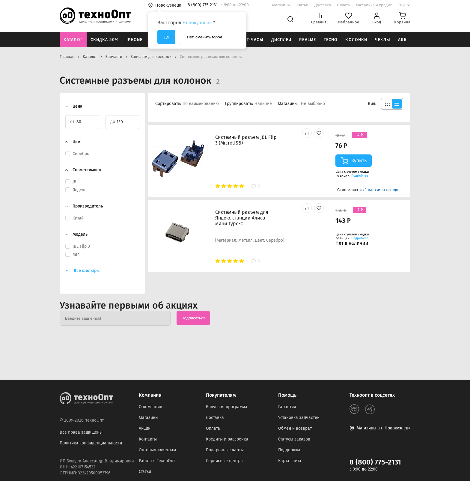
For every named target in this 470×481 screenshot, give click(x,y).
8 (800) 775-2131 (375, 462)
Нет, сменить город (204, 37)
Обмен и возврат (295, 428)
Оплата (343, 5)
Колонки (356, 39)
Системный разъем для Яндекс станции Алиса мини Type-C (241, 217)
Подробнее (359, 176)
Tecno (331, 39)
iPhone (134, 39)
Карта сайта (289, 460)
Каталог (73, 39)
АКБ (402, 39)
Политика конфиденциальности (91, 443)
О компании (150, 406)
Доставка (322, 5)
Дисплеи (281, 39)
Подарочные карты (225, 450)
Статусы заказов (294, 439)
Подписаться (193, 318)
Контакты (148, 439)
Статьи (302, 5)
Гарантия (287, 406)
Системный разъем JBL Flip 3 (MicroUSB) (246, 140)
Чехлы (382, 39)
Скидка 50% (105, 39)
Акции (144, 428)
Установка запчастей (299, 417)
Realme (307, 39)
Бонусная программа (226, 406)
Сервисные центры (224, 460)
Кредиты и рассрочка (227, 439)
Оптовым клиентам (157, 450)
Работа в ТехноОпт (157, 460)
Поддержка (289, 450)
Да (166, 37)
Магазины (281, 5)
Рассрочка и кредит (374, 5)
